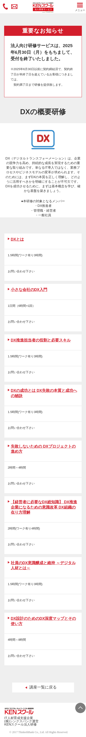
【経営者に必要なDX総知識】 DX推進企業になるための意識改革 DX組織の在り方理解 (44, 507)
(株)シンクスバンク (18, 721)
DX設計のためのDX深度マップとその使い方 (43, 621)
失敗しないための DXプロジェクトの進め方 (43, 449)
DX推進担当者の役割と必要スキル (41, 340)
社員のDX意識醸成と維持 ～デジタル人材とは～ (43, 565)
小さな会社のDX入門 (29, 289)
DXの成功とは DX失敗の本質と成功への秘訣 (44, 393)
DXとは (17, 239)
